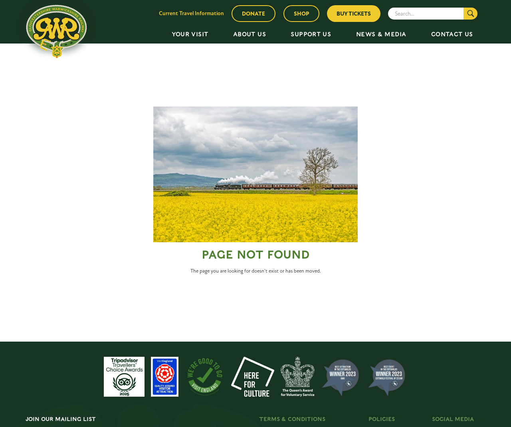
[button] (190, 34)
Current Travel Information (191, 13)
